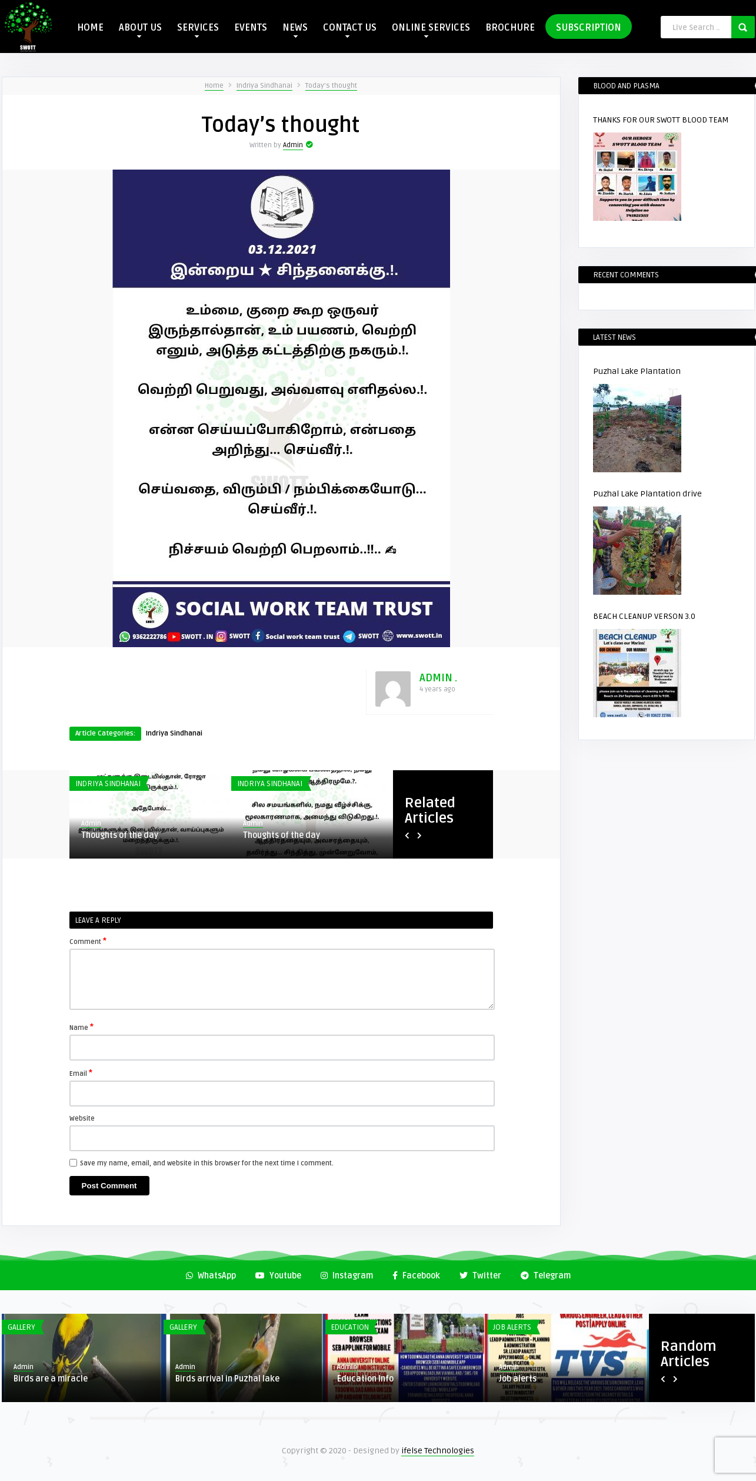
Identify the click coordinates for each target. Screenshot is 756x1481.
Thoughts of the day (119, 835)
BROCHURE (510, 28)
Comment (87, 941)
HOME (90, 28)
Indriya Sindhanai (264, 85)
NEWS (295, 30)
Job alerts (518, 1379)
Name (81, 1027)
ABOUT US (140, 30)
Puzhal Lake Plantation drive (647, 494)
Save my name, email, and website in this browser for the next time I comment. (207, 1163)
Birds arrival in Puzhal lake (227, 1379)
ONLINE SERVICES (431, 30)
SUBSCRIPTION (588, 28)
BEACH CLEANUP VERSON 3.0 (644, 616)
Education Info (365, 1379)
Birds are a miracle (51, 1379)
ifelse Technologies (437, 1451)
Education (350, 1327)
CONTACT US (350, 30)
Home (214, 85)
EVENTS (250, 28)
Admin (293, 145)
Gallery (21, 1327)
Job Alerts (512, 1327)
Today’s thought (331, 85)
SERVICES (198, 30)
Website (82, 1118)
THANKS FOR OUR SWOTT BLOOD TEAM (661, 120)
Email (80, 1073)
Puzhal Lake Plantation (637, 371)
